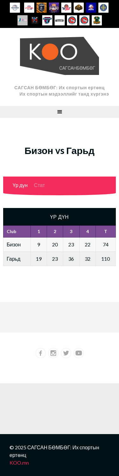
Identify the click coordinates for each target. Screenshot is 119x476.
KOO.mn (19, 462)
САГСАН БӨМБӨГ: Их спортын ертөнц (59, 87)
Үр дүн (20, 185)
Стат (39, 185)
